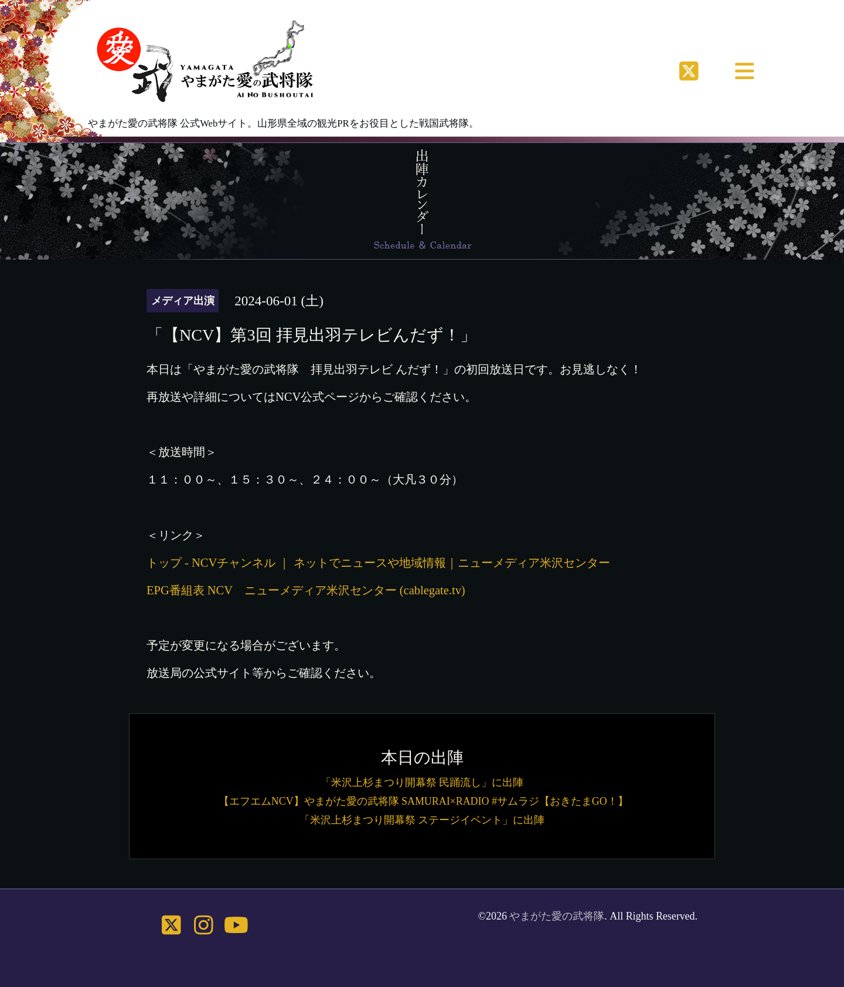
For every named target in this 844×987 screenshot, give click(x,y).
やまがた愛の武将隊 (556, 916)
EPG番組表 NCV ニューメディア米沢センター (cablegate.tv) (306, 590)
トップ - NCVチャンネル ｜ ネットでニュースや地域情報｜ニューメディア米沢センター (378, 562)
